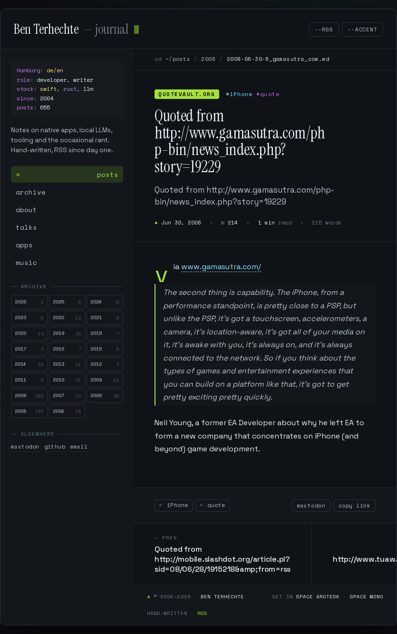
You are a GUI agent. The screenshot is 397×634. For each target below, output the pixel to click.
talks (26, 227)
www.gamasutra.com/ (221, 267)
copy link (354, 505)
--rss (324, 29)
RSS (202, 613)
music (26, 262)
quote (214, 505)
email (78, 446)
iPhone (175, 505)
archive (31, 192)
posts (107, 174)
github (55, 446)
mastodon (25, 446)
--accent (363, 29)
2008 (208, 59)
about (26, 210)
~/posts (177, 59)
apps (24, 245)
